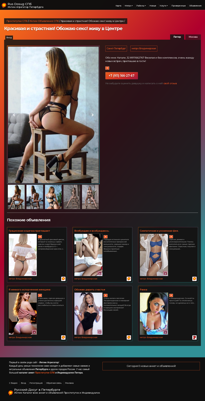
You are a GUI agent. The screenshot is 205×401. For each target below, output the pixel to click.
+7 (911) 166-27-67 (122, 76)
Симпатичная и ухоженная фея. (159, 230)
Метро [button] (128, 5)
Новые (152, 5)
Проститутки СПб (16, 21)
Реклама (69, 383)
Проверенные (178, 5)
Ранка (143, 289)
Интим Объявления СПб (44, 21)
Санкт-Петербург (116, 48)
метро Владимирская (144, 48)
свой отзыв (170, 83)
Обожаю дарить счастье (89, 289)
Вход (9, 37)
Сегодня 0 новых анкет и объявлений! (151, 366)
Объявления (195, 5)
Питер (177, 37)
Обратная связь (54, 383)
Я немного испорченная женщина (29, 289)
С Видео (13, 383)
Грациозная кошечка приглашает (29, 230)
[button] (14, 115)
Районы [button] (140, 5)
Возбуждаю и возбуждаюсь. (91, 230)
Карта (118, 5)
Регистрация (35, 383)
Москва (193, 37)
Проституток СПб (45, 372)
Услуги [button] (163, 5)
